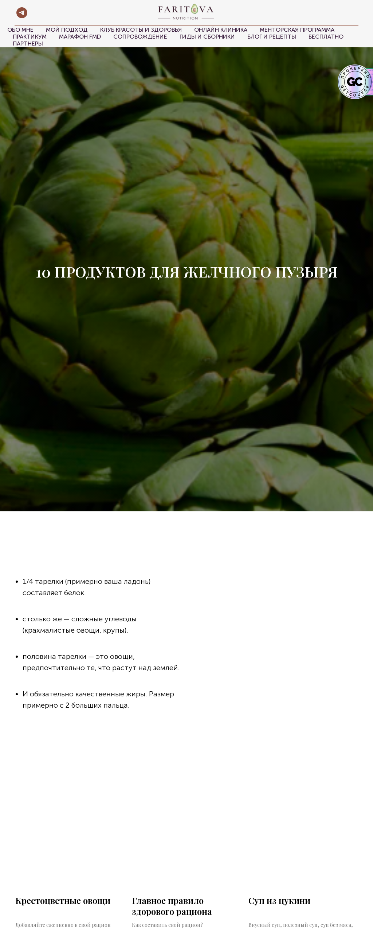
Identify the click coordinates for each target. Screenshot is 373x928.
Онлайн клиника (220, 29)
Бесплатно (326, 36)
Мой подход (67, 29)
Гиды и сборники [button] (207, 36)
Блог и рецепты (271, 36)
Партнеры (28, 43)
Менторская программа (297, 29)
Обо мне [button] (20, 29)
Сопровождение (140, 36)
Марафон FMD (80, 36)
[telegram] (21, 12)
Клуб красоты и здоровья (141, 29)
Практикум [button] (30, 36)
